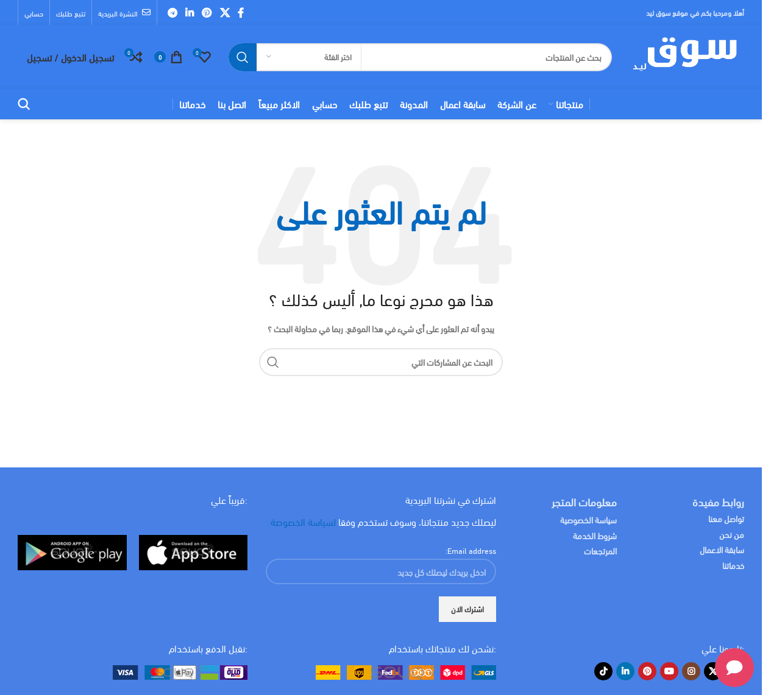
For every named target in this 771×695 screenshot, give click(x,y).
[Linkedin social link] (189, 12)
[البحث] (420, 57)
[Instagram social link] (691, 671)
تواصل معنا (726, 518)
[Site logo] (684, 55)
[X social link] (224, 12)
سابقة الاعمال (721, 549)
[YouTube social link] (669, 671)
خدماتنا (733, 565)
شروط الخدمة (595, 535)
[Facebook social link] (240, 12)
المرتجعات (600, 550)
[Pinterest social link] (207, 12)
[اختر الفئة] (309, 57)
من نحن (731, 534)
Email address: (471, 550)
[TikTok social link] (603, 671)
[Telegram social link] (172, 12)
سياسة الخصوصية (588, 519)
